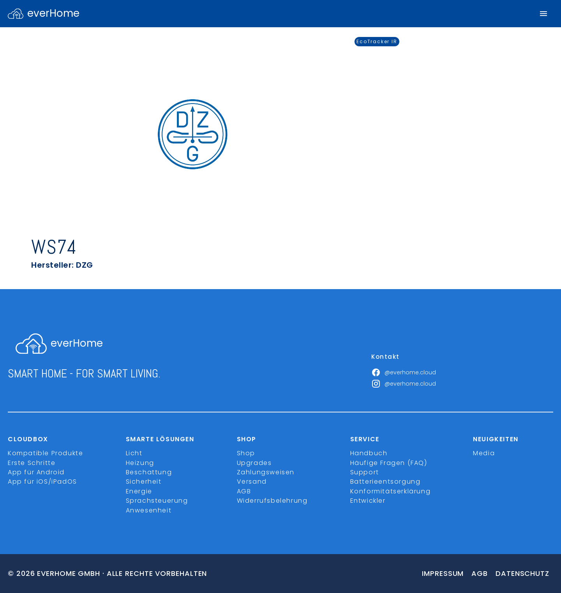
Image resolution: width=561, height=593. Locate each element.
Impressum (443, 573)
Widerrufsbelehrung (272, 500)
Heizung (140, 462)
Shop (246, 453)
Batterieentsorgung (385, 481)
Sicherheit (144, 481)
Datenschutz (522, 573)
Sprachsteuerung (157, 500)
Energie (139, 491)
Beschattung (149, 472)
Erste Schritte (31, 462)
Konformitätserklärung (390, 491)
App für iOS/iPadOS (42, 481)
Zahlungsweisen (266, 472)
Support (364, 472)
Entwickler (368, 500)
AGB (244, 491)
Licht (134, 453)
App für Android (36, 472)
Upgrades (254, 462)
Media (484, 453)
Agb (479, 573)
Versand (252, 481)
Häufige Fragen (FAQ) (388, 462)
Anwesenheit (149, 510)
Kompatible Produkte (45, 453)
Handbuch (369, 453)
